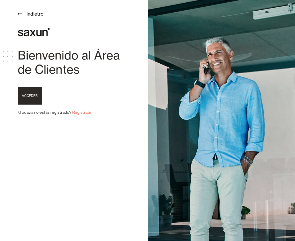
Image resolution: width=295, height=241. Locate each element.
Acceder (30, 96)
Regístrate (81, 112)
